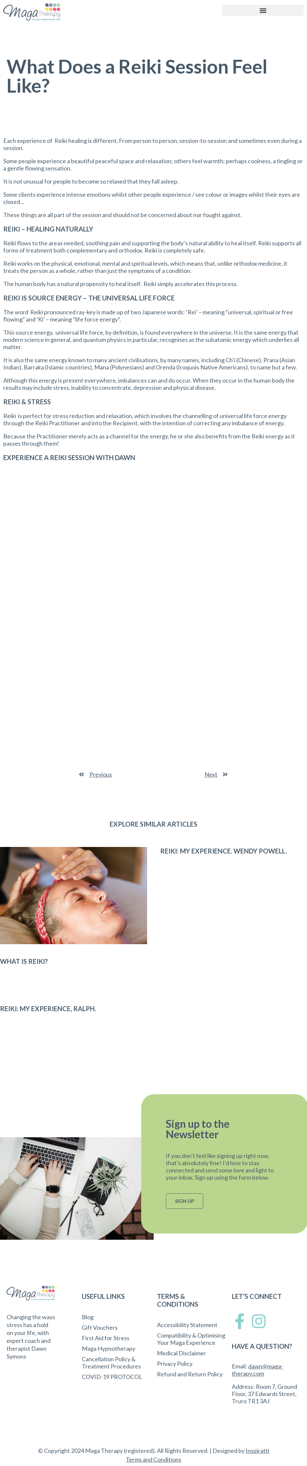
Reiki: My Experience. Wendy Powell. (223, 851)
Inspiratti (257, 1450)
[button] (263, 10)
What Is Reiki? (24, 961)
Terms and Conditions (153, 1459)
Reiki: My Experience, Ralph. (48, 1008)
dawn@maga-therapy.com (257, 1370)
